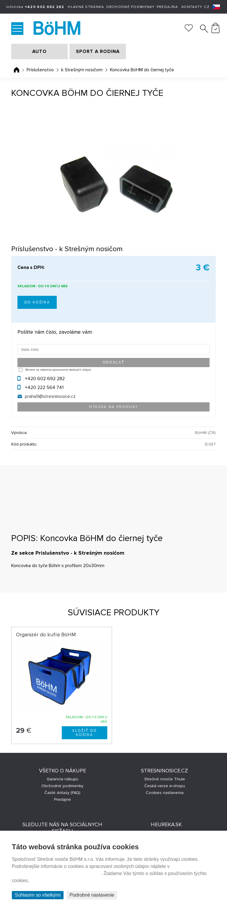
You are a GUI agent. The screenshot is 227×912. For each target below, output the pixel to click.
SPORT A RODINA (98, 51)
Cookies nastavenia (165, 792)
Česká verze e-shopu (164, 785)
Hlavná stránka (86, 7)
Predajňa (167, 7)
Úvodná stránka (16, 69)
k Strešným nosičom (82, 70)
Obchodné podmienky (130, 7)
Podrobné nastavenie (91, 895)
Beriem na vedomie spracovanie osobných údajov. (58, 370)
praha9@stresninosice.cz (50, 396)
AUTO (39, 51)
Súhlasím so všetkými (38, 895)
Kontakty (191, 7)
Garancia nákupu (62, 779)
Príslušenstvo (40, 70)
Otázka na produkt (113, 407)
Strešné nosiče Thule (164, 779)
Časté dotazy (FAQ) (62, 792)
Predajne (62, 799)
